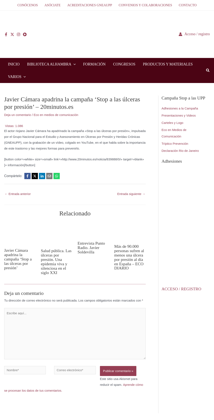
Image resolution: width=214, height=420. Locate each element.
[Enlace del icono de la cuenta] (194, 34)
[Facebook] (6, 34)
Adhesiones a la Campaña (180, 108)
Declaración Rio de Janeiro (180, 150)
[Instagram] (18, 34)
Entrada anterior (18, 194)
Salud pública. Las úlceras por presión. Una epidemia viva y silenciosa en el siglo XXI (56, 261)
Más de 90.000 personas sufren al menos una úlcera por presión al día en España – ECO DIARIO (129, 256)
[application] (73, 64)
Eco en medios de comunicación (56, 115)
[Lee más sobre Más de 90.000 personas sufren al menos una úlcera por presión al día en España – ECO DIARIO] (130, 231)
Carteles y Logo (172, 122)
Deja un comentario (17, 115)
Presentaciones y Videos (179, 115)
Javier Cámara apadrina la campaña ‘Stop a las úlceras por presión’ (18, 258)
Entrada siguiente (131, 194)
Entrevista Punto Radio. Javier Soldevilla (91, 247)
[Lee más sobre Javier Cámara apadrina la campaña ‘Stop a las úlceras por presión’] (20, 233)
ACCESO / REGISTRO (182, 287)
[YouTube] (25, 34)
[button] (208, 71)
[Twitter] (12, 34)
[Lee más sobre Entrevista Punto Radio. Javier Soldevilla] (93, 229)
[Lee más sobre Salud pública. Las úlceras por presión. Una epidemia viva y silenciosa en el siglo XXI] (56, 233)
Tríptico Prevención (175, 143)
